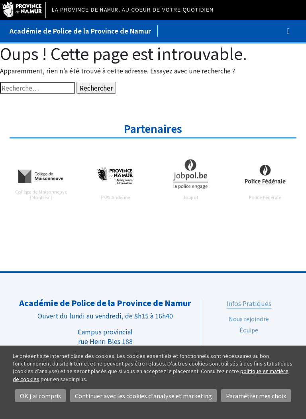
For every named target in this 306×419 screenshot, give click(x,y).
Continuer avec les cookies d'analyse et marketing (143, 395)
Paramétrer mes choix (256, 395)
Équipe (248, 330)
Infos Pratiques (249, 303)
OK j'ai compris (40, 395)
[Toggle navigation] (288, 31)
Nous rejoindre (249, 318)
